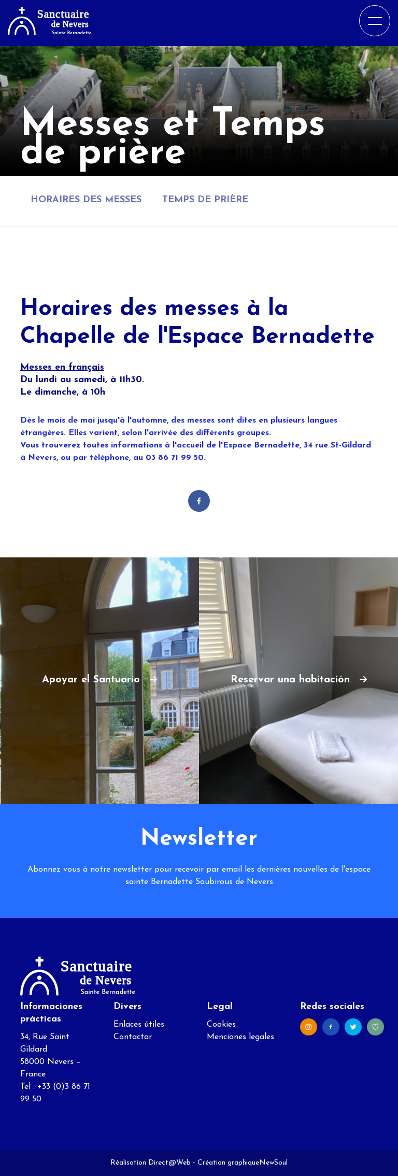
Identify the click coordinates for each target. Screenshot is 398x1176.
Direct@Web (169, 1163)
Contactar (132, 1037)
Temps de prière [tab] (205, 200)
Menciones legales (240, 1037)
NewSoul (273, 1163)
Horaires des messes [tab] (86, 200)
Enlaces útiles (138, 1024)
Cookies (221, 1024)
